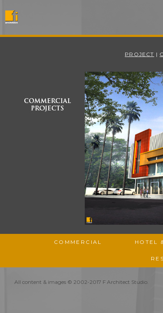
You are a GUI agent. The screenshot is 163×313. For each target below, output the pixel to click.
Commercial (78, 242)
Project (139, 54)
